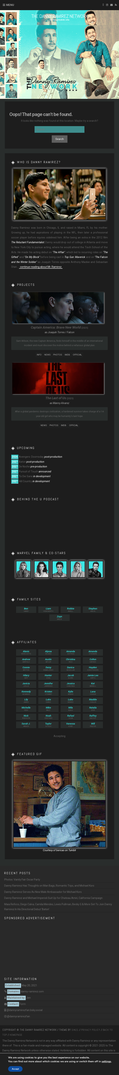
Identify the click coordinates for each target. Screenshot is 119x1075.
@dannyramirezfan (18, 1016)
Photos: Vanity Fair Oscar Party (22, 879)
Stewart (48, 692)
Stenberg (93, 652)
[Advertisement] (59, 947)
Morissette (26, 652)
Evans (48, 700)
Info (39, 354)
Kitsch (48, 724)
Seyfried (70, 652)
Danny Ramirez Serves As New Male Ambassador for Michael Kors (43, 891)
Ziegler (93, 700)
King (48, 676)
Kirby (70, 724)
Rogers (70, 692)
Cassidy (93, 716)
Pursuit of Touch (28, 471)
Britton (26, 668)
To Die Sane (26, 476)
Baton (22, 461)
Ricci (70, 660)
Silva (70, 716)
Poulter (93, 724)
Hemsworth (48, 609)
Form (23, 1004)
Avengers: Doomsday (31, 456)
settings (106, 1061)
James (26, 700)
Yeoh (26, 708)
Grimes (70, 700)
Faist (48, 708)
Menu (10, 5)
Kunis (70, 708)
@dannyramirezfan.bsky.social (24, 1010)
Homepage (16, 1034)
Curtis (93, 676)
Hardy (26, 609)
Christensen (93, 668)
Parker (26, 724)
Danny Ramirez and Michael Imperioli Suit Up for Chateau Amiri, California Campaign (53, 898)
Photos (57, 354)
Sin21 (75, 1029)
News (47, 354)
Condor (93, 692)
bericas (60, 850)
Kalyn (93, 609)
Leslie (26, 684)
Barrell (93, 684)
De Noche (24, 466)
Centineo (48, 716)
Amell (70, 609)
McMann (26, 692)
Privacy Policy (90, 1029)
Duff (26, 676)
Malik (59, 617)
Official (77, 354)
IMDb (67, 354)
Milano (48, 652)
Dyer (93, 708)
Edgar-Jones (48, 668)
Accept (15, 1068)
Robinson (26, 716)
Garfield (26, 660)
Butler (48, 660)
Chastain (70, 684)
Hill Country (25, 481)
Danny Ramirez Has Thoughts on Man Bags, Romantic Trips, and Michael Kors (49, 885)
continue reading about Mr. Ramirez (41, 266)
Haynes (93, 660)
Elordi (70, 676)
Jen (28, 997)
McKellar (70, 668)
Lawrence (48, 684)
